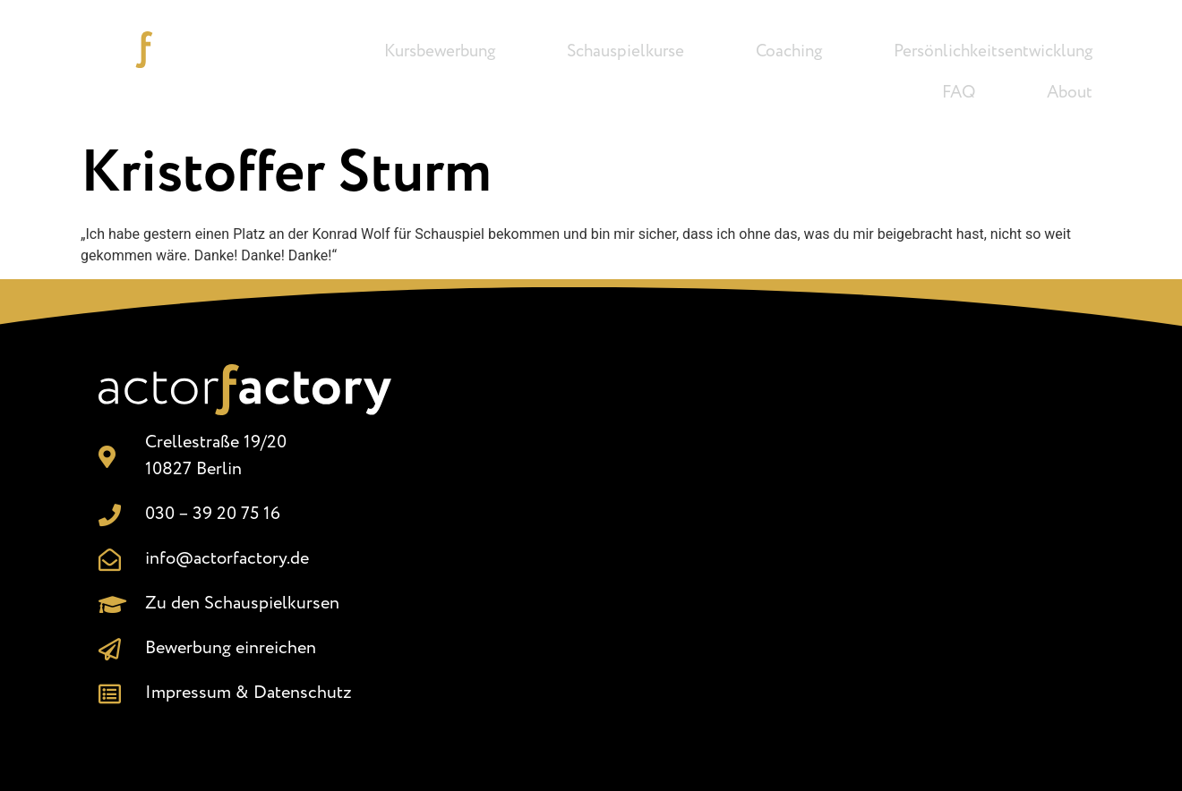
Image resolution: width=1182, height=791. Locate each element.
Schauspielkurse (625, 51)
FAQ (958, 93)
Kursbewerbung (439, 51)
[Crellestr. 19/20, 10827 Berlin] (764, 534)
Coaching (789, 51)
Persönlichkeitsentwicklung (993, 51)
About (1069, 93)
